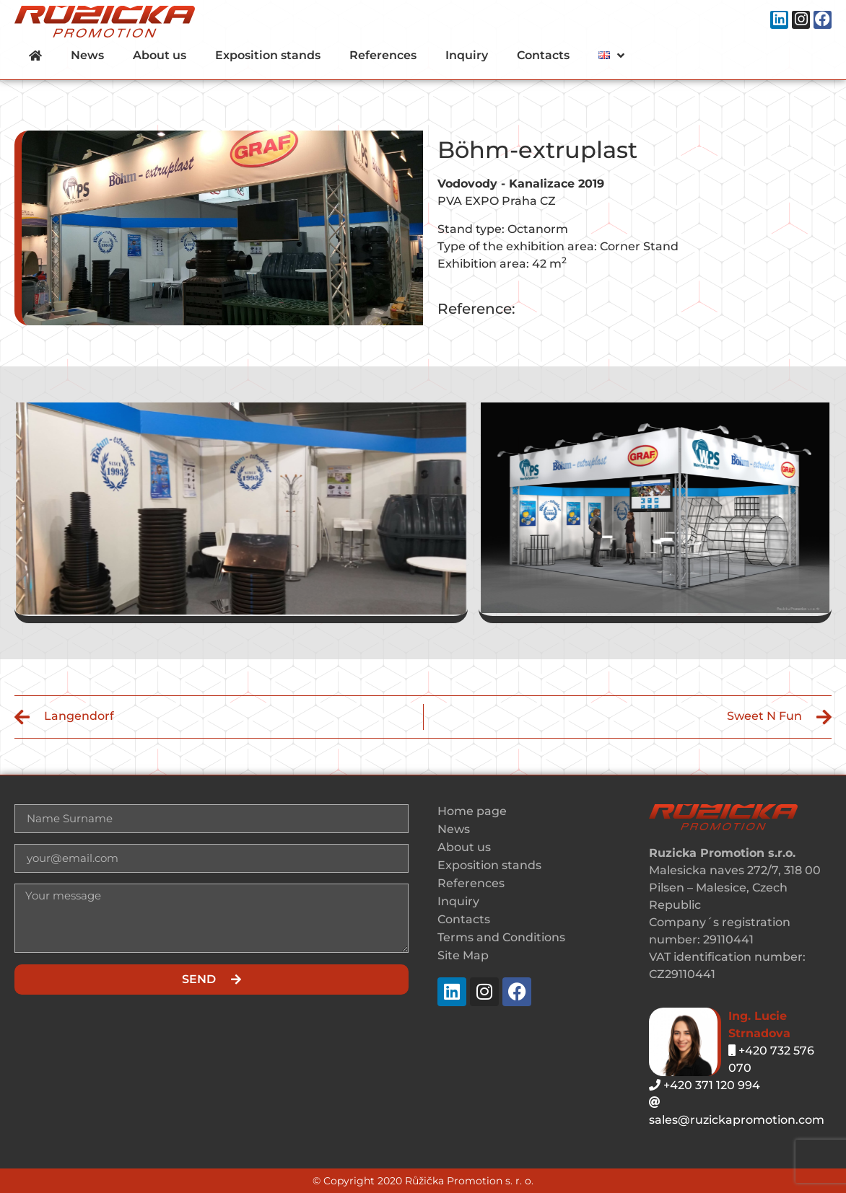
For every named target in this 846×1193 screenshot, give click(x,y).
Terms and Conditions (501, 937)
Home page (472, 811)
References (383, 55)
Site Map (463, 955)
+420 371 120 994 (704, 1085)
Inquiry (466, 55)
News (87, 55)
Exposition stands (267, 55)
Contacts (543, 55)
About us (159, 55)
